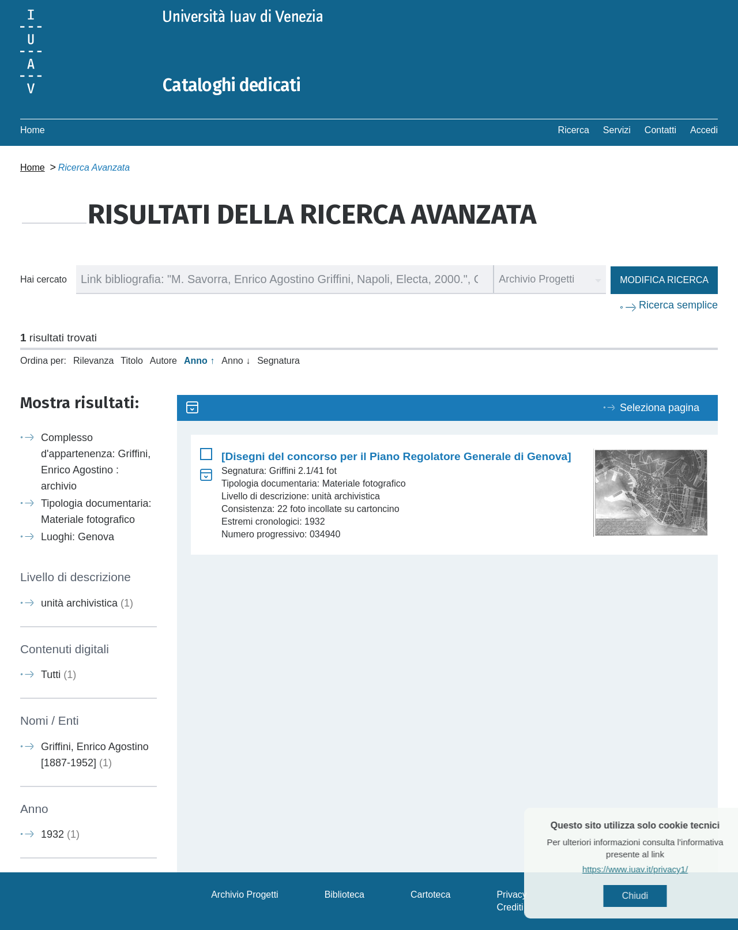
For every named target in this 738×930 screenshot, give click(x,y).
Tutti (58, 674)
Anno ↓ (235, 361)
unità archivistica (87, 603)
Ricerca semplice (678, 305)
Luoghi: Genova (77, 537)
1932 (60, 834)
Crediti (509, 907)
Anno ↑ (199, 361)
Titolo (132, 361)
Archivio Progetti (244, 894)
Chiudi (652, 896)
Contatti (660, 130)
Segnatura (278, 361)
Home (32, 130)
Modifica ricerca (664, 280)
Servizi (617, 130)
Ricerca (573, 130)
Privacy (511, 894)
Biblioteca (344, 894)
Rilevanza (93, 361)
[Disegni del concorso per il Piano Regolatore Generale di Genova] (396, 456)
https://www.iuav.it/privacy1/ (652, 869)
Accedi (704, 130)
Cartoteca (430, 894)
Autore (163, 361)
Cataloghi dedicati (232, 85)
